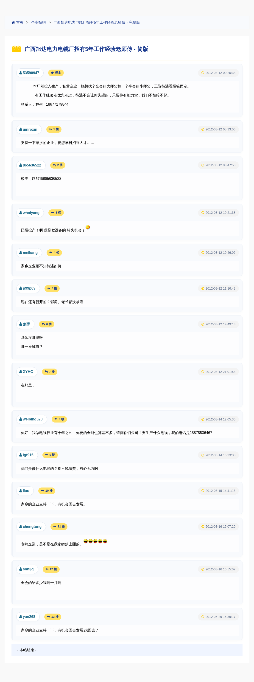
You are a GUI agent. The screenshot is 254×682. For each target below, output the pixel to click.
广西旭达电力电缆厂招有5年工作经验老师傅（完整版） (98, 22)
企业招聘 (38, 22)
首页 (17, 22)
